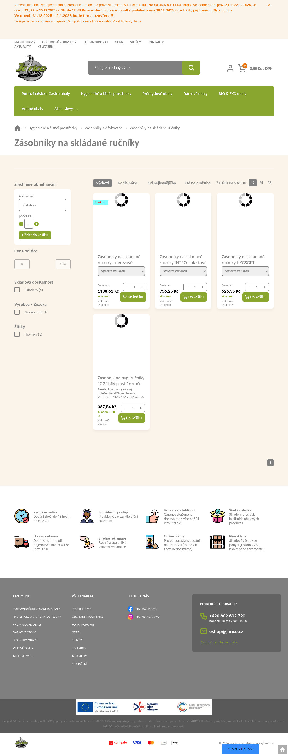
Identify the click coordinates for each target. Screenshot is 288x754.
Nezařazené (36, 312)
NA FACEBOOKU (147, 609)
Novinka (33, 334)
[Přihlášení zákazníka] (230, 68)
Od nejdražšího (198, 183)
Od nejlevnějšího (162, 183)
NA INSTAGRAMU (148, 617)
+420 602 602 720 (227, 616)
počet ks (25, 216)
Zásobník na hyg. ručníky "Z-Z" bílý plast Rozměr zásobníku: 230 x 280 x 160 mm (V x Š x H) (121, 380)
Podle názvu (128, 183)
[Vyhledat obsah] (191, 68)
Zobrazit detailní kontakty (218, 642)
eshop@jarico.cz (226, 631)
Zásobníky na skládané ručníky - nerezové (119, 259)
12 (252, 183)
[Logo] (31, 69)
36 (269, 183)
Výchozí (102, 183)
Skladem (34, 289)
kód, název (26, 196)
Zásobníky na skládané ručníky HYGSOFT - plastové (243, 259)
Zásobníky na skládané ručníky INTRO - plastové (183, 259)
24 (261, 183)
